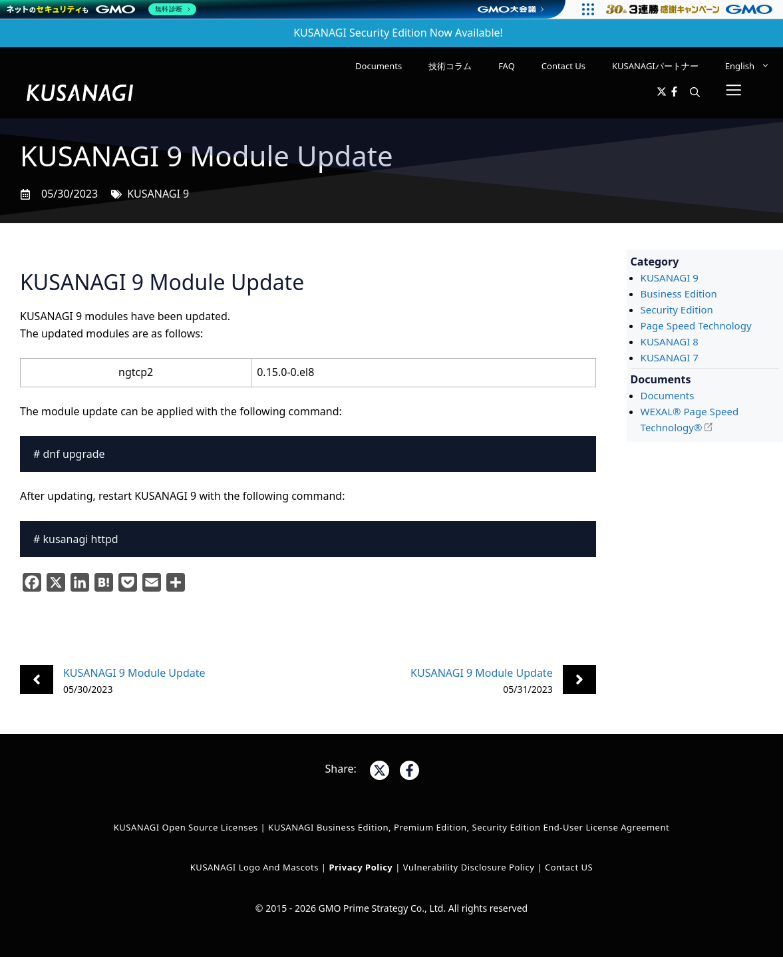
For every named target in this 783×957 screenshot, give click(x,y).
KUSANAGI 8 (670, 341)
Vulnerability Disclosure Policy (469, 867)
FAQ (506, 66)
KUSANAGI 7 (670, 357)
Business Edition (679, 293)
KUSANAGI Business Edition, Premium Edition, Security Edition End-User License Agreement (468, 827)
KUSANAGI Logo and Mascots (255, 867)
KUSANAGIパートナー (655, 66)
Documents (378, 66)
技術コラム (450, 66)
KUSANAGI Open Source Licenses (186, 827)
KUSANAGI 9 (158, 193)
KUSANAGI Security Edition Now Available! (398, 32)
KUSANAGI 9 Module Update (134, 673)
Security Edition (677, 309)
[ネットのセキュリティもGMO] (102, 9)
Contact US (569, 867)
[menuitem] (747, 66)
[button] (694, 92)
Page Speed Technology (696, 325)
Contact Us (563, 66)
